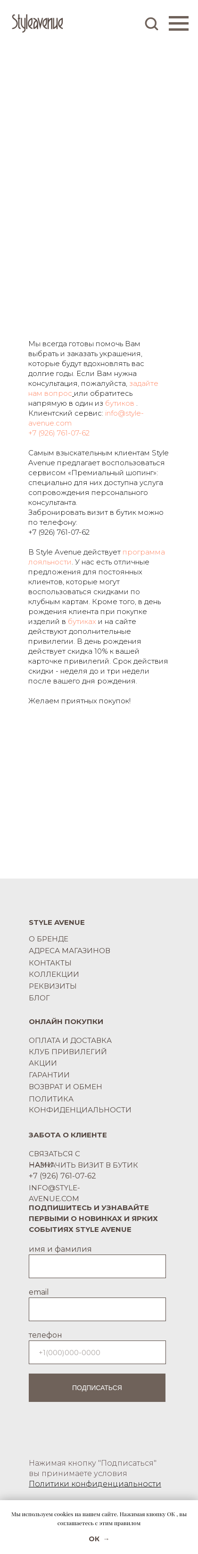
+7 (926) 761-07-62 (59, 432)
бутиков (119, 403)
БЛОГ (39, 997)
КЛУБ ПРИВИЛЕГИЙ (68, 1051)
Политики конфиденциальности (95, 1483)
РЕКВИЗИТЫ (53, 986)
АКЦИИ (43, 1063)
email (39, 1292)
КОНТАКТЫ (50, 962)
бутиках (82, 621)
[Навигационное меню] (179, 23)
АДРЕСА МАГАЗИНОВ (69, 950)
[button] (151, 23)
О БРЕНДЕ (48, 938)
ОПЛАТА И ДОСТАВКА (70, 1040)
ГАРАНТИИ (49, 1074)
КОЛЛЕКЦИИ (54, 974)
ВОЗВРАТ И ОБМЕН (65, 1086)
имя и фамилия (60, 1249)
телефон (45, 1335)
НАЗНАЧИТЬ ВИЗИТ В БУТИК (83, 1165)
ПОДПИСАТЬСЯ (97, 1388)
